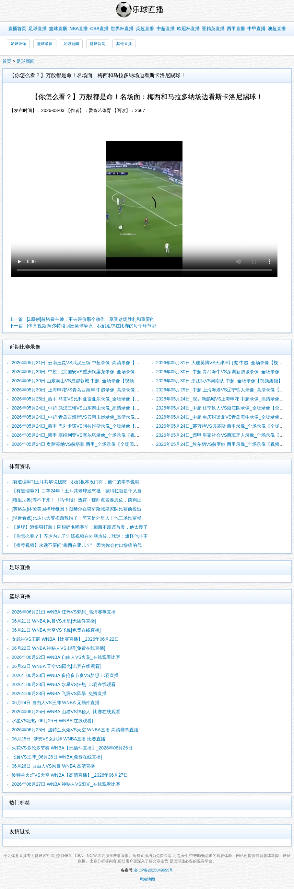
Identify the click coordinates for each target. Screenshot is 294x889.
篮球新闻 (97, 43)
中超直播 (166, 28)
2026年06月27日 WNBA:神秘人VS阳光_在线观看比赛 (66, 784)
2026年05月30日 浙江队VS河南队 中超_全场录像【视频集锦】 (219, 380)
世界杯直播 (122, 28)
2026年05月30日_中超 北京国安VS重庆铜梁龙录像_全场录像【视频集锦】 (87, 371)
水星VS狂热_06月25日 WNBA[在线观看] (52, 720)
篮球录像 (45, 43)
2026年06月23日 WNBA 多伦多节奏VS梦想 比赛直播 (65, 675)
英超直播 (145, 28)
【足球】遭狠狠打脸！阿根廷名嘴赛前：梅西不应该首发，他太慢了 (80, 527)
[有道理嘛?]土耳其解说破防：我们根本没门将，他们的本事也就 (75, 481)
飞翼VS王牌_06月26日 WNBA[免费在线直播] (57, 757)
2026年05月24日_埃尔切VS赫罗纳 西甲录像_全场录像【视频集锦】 (224, 444)
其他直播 (124, 43)
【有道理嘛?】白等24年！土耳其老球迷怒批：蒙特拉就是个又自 (77, 490)
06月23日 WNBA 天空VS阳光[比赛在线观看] (56, 666)
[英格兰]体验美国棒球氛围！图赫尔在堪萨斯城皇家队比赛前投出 (76, 509)
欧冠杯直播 (188, 28)
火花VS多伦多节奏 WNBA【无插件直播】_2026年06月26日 (72, 747)
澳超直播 (277, 28)
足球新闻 (71, 43)
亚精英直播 (213, 28)
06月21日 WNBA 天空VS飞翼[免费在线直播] (56, 630)
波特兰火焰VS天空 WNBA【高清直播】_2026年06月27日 (70, 775)
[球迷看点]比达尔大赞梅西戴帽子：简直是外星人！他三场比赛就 (76, 518)
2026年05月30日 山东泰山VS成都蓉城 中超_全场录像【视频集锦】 (79, 380)
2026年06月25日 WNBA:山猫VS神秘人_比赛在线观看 (66, 711)
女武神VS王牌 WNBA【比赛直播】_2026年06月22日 (65, 639)
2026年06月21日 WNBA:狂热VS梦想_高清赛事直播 (64, 611)
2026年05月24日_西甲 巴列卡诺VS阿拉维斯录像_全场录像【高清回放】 (85, 426)
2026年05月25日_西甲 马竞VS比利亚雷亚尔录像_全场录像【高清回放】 (85, 398)
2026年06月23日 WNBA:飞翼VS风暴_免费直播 (59, 693)
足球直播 (38, 28)
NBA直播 (78, 28)
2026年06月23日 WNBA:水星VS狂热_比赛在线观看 (64, 684)
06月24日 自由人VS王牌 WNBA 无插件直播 (56, 702)
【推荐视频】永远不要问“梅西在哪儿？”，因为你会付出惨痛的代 (77, 545)
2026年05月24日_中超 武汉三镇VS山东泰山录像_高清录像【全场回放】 (85, 408)
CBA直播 (99, 28)
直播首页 (17, 28)
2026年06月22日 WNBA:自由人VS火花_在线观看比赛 (66, 657)
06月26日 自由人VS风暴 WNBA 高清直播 (53, 766)
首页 (6, 61)
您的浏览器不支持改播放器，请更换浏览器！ (144, 209)
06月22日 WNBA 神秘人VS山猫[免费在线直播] (58, 648)
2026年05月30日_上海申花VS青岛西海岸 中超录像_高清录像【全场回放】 (87, 389)
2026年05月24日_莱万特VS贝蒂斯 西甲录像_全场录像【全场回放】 (224, 426)
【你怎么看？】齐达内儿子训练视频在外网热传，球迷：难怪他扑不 (80, 536)
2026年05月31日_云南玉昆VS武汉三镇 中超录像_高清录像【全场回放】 (85, 362)
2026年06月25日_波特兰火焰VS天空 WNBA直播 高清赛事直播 (75, 729)
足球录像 (18, 43)
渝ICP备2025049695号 (153, 870)
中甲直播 (256, 28)
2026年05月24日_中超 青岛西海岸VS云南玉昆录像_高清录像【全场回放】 (87, 417)
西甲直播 (236, 28)
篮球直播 (58, 28)
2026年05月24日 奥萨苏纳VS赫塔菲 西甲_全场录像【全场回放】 (77, 444)
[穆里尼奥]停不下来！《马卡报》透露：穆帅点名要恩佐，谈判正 (76, 499)
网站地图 (147, 879)
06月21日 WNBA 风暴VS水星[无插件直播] (54, 621)
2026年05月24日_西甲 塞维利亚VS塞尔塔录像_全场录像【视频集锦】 (82, 435)
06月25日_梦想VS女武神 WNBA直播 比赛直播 (58, 738)
